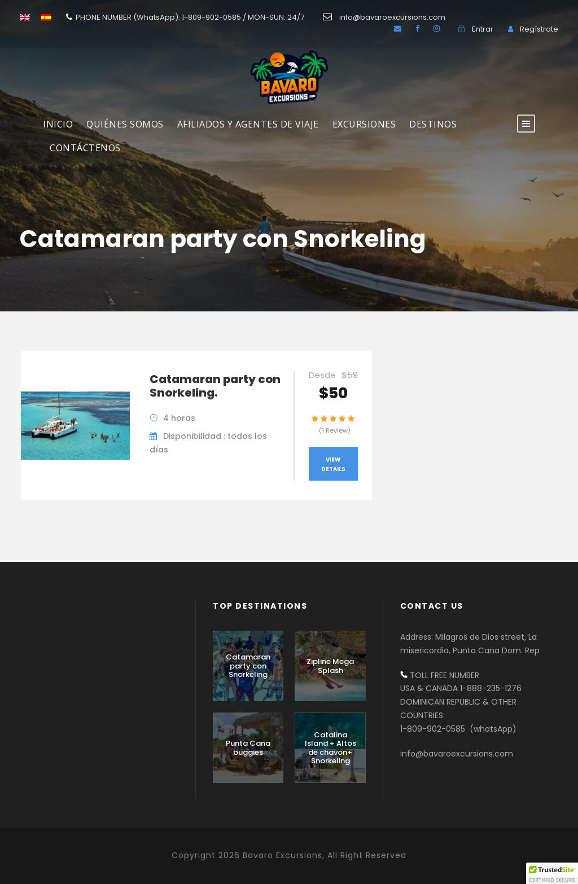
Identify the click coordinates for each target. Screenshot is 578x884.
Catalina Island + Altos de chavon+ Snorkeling (330, 748)
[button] (552, 873)
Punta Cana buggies (248, 748)
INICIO (58, 124)
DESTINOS (433, 124)
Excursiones (364, 124)
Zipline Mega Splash (330, 666)
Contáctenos (85, 148)
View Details (333, 464)
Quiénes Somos (125, 124)
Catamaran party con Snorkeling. (215, 386)
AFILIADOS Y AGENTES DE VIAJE (248, 124)
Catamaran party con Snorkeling (248, 666)
